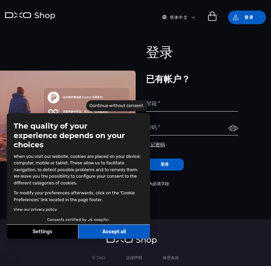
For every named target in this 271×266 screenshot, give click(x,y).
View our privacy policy (35, 209)
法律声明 (134, 257)
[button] (10, 258)
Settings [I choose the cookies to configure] (42, 232)
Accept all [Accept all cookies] (114, 232)
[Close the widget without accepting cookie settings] (117, 105)
